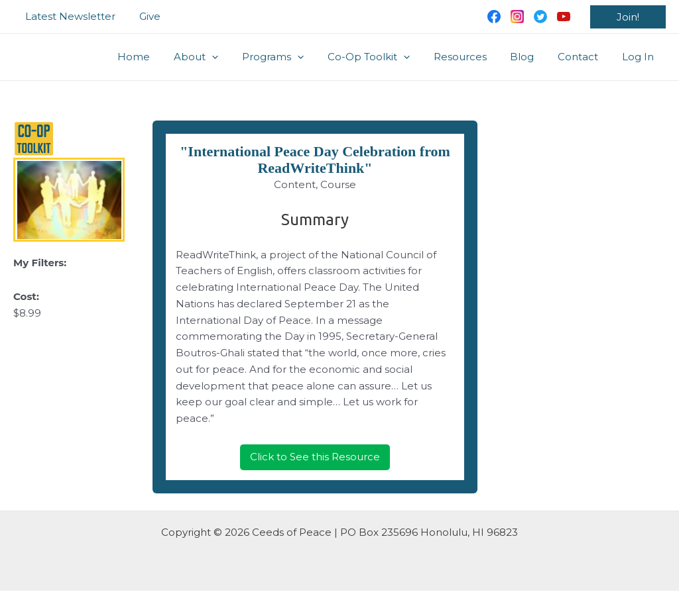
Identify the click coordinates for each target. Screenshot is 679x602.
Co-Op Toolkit (386, 57)
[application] (237, 57)
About (221, 57)
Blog (532, 56)
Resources (473, 56)
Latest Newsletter (68, 16)
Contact (584, 56)
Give (143, 16)
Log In (640, 56)
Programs (294, 57)
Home (163, 56)
